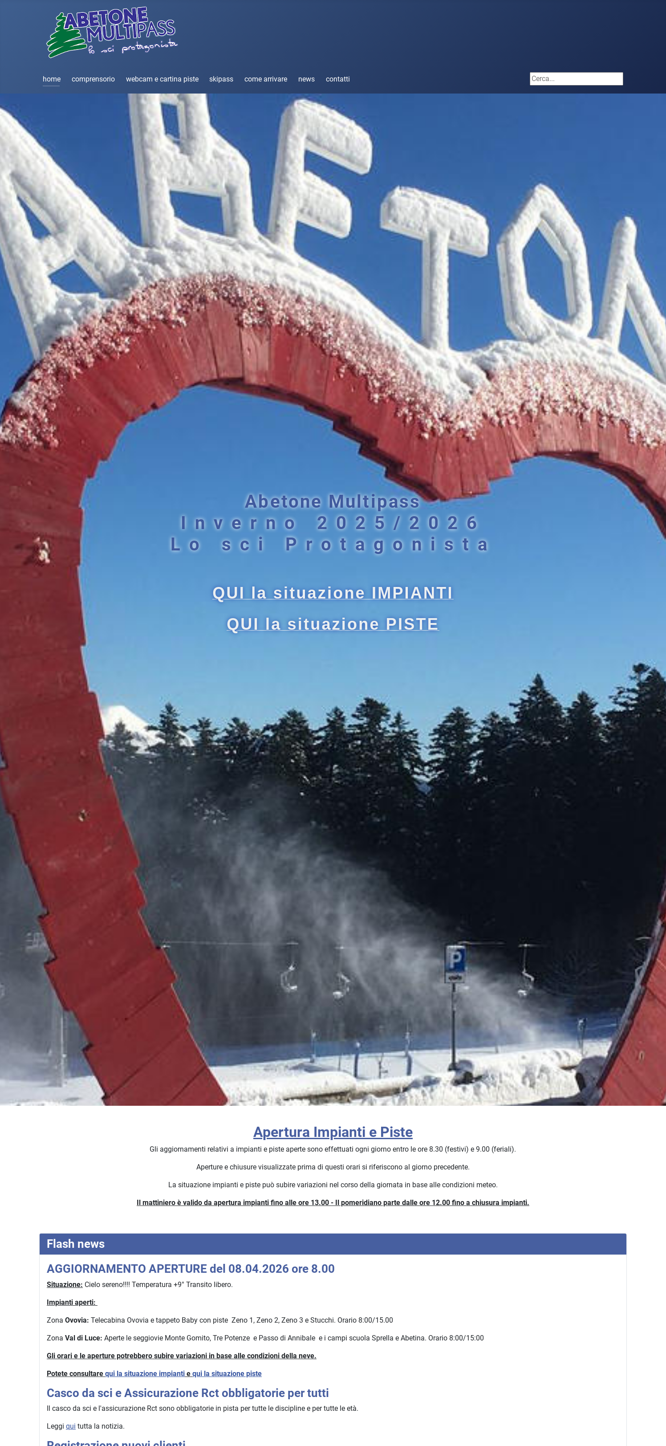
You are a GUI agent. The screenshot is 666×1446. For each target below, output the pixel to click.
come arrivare (265, 79)
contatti (338, 79)
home (52, 79)
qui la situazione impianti (145, 1373)
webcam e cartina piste (162, 79)
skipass (221, 79)
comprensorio (93, 79)
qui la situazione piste (227, 1373)
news (306, 79)
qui (71, 1426)
